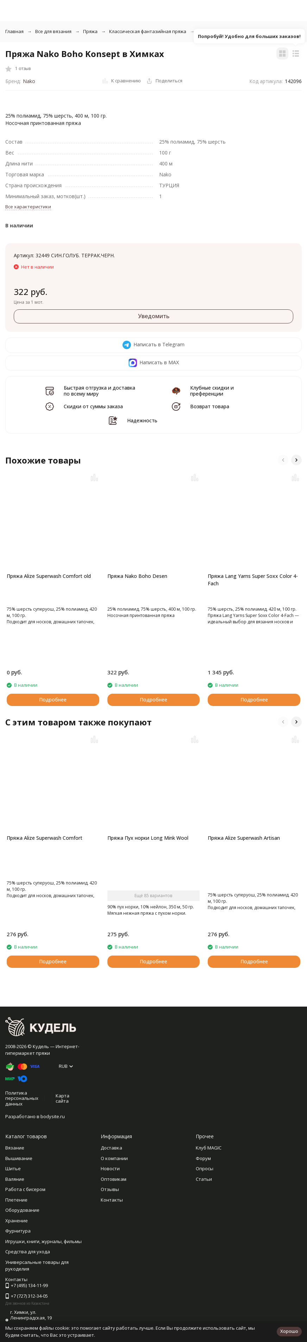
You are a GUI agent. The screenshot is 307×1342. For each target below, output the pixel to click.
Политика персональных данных (21, 1098)
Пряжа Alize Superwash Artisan (244, 837)
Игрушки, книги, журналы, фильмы (43, 1241)
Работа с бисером (25, 1189)
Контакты (112, 1200)
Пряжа (90, 31)
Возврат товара (209, 406)
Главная (14, 31)
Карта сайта (62, 1098)
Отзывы (110, 1189)
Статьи (204, 1179)
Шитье (13, 1168)
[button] (283, 460)
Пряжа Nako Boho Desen (137, 576)
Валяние (14, 1179)
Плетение (16, 1200)
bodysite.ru (52, 1116)
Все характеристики (28, 206)
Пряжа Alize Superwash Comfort (44, 837)
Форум (203, 1158)
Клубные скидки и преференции (212, 390)
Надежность (142, 420)
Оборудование (22, 1210)
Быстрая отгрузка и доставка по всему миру (99, 390)
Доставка (111, 1148)
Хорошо (289, 1331)
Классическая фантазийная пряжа (147, 31)
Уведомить (153, 316)
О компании (114, 1158)
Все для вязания (53, 31)
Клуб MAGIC (208, 1148)
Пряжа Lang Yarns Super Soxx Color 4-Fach (253, 580)
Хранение (16, 1220)
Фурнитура (18, 1231)
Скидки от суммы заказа (93, 406)
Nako (29, 81)
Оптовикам (113, 1179)
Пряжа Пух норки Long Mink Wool (147, 837)
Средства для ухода (27, 1251)
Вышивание (18, 1158)
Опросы (204, 1168)
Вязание (14, 1148)
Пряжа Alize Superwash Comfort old (49, 576)
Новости (110, 1168)
